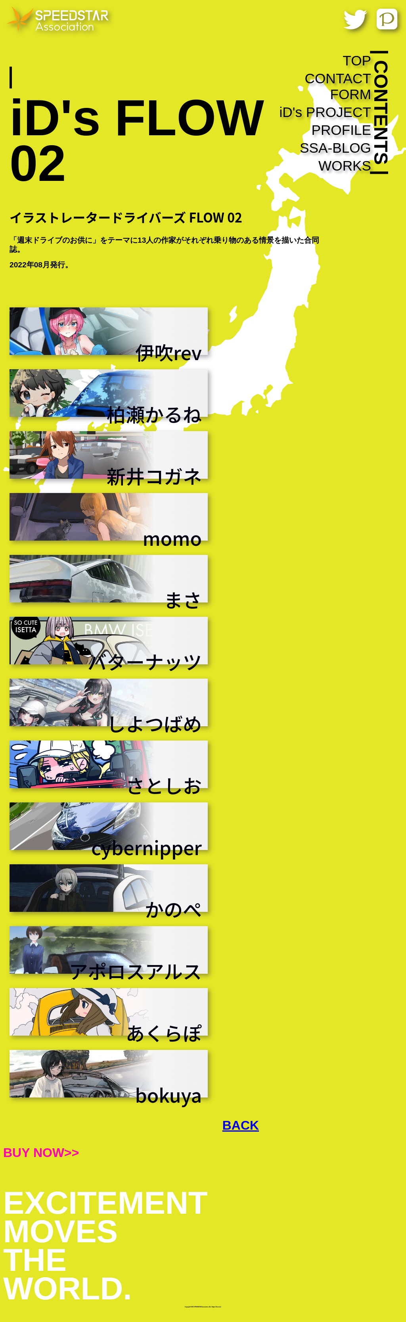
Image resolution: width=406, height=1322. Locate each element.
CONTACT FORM (338, 86)
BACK (240, 1125)
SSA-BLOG (335, 147)
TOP (357, 60)
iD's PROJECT (325, 112)
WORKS (344, 165)
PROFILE (341, 130)
